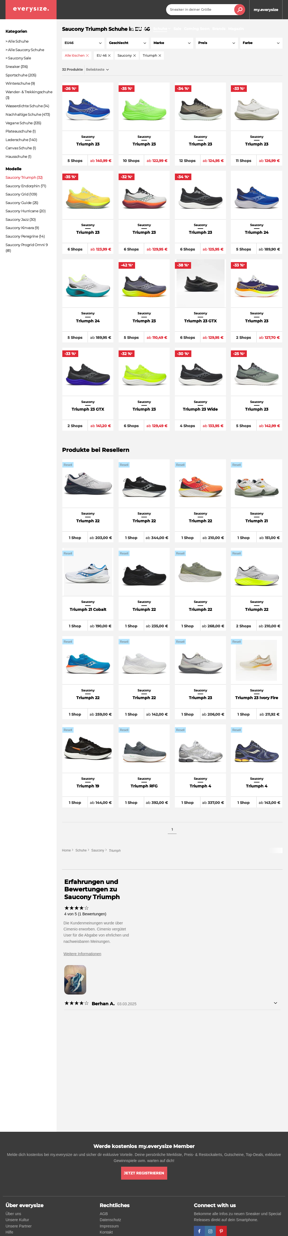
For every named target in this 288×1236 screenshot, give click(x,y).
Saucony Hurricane (21, 211)
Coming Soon (196, 28)
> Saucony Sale (18, 58)
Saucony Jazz (17, 219)
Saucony (97, 851)
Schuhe (81, 851)
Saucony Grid (16, 194)
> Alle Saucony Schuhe (24, 50)
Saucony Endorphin (22, 186)
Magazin (236, 28)
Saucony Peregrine (21, 236)
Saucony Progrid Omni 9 (26, 245)
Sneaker (141, 28)
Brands (218, 28)
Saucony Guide (18, 202)
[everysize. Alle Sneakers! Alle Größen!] (31, 9)
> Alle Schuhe (17, 41)
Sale (177, 28)
